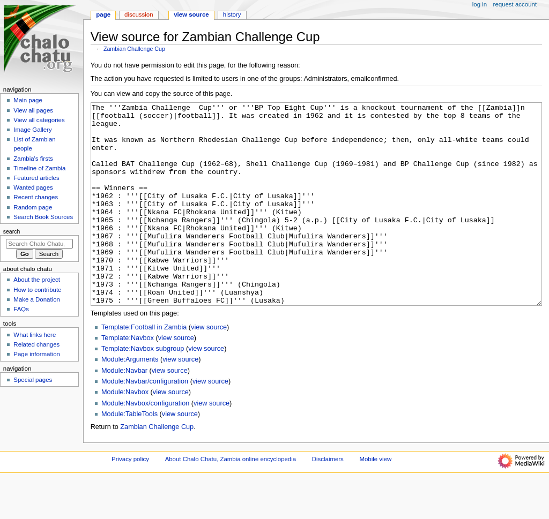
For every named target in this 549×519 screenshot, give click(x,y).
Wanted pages (33, 187)
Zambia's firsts (33, 158)
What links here (34, 335)
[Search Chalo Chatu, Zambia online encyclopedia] (39, 244)
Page (103, 14)
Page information (36, 354)
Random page (32, 207)
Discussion (138, 14)
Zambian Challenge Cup (134, 49)
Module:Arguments (130, 399)
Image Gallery (32, 129)
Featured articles (36, 178)
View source (191, 14)
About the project (36, 279)
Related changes (36, 344)
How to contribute (37, 290)
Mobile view (376, 499)
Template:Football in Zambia (144, 367)
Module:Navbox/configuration (145, 443)
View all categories (38, 120)
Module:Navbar (124, 411)
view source (209, 367)
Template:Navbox (127, 378)
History (232, 14)
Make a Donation (36, 299)
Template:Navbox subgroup (142, 389)
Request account (515, 4)
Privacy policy (130, 499)
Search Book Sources (43, 217)
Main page (27, 100)
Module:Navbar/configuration (144, 421)
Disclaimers (328, 499)
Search (11, 231)
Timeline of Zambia (39, 168)
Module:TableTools (129, 454)
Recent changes (35, 197)
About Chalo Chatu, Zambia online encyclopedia (230, 499)
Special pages (32, 380)
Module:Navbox (125, 432)
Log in (479, 4)
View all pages (33, 110)
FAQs (21, 309)
